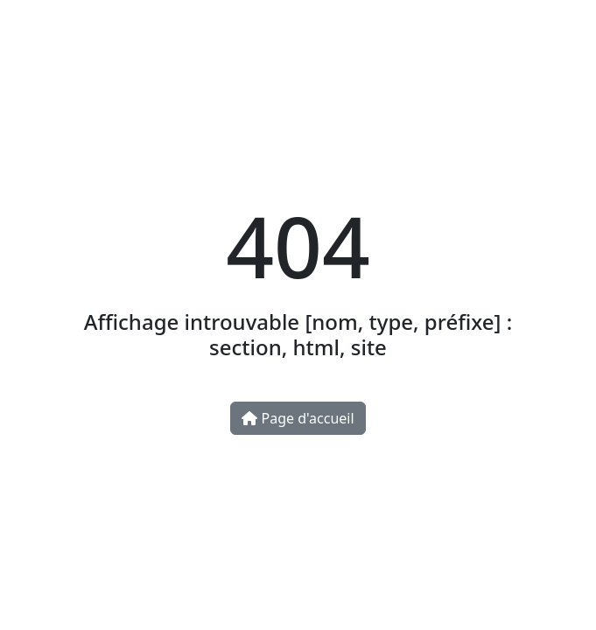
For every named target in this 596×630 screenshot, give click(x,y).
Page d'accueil (298, 418)
